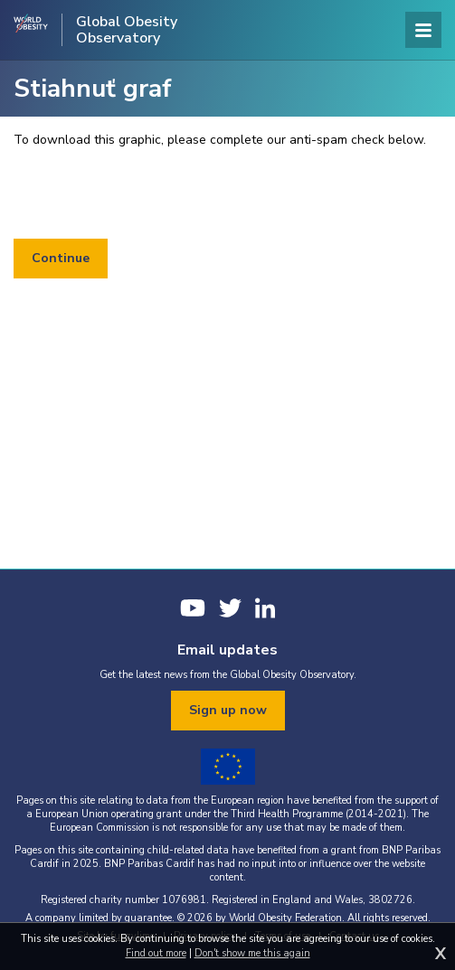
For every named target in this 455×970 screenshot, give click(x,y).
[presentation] (151, 194)
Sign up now (228, 710)
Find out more (156, 953)
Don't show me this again (252, 953)
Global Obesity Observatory (126, 30)
